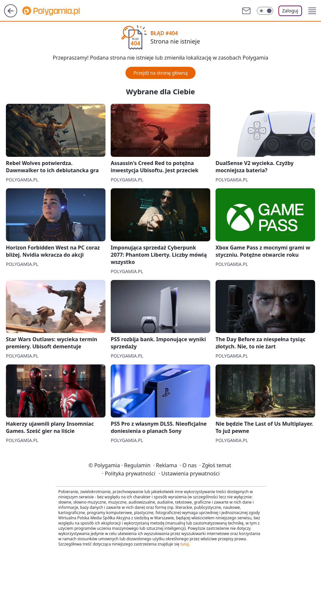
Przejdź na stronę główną (160, 73)
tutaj (184, 544)
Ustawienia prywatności (189, 473)
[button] (312, 11)
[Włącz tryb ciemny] (265, 11)
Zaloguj (290, 11)
